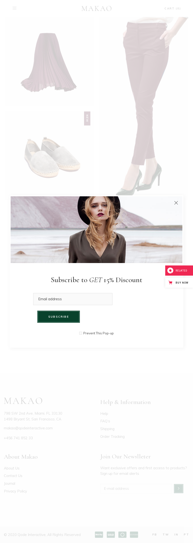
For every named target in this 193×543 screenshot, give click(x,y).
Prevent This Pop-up (98, 333)
